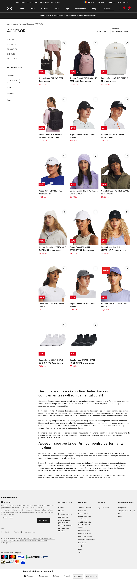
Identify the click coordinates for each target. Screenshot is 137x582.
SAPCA (11, 54)
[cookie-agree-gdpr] (91, 576)
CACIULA (12, 40)
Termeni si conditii (84, 508)
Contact (61, 508)
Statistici (56, 576)
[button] (20, 67)
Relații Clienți (63, 517)
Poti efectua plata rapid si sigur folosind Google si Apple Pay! (38, 2)
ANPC (80, 549)
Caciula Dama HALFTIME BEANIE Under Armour (83, 192)
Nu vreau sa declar (30, 532)
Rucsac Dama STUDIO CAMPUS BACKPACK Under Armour (83, 79)
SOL (79, 552)
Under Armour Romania (16, 24)
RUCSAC (12, 49)
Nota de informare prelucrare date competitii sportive (65, 522)
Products (30, 24)
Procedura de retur (85, 536)
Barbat (7, 532)
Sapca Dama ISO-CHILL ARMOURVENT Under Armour (82, 248)
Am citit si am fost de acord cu (28, 541)
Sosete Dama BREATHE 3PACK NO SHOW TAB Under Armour (51, 361)
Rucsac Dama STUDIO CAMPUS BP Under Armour (114, 79)
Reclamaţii (82, 543)
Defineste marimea (65, 514)
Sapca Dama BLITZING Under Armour (82, 135)
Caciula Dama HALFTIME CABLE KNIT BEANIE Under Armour (52, 248)
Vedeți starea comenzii (86, 540)
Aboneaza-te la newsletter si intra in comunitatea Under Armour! (68, 16)
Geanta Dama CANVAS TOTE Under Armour (51, 79)
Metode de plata (84, 530)
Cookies (81, 546)
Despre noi (122, 508)
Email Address (8, 518)
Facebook (105, 508)
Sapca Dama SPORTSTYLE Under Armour (112, 135)
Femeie (16, 532)
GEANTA (12, 44)
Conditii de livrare (84, 533)
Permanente (43, 576)
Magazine (61, 511)
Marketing (67, 576)
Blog (120, 516)
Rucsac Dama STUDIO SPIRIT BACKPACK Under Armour (51, 135)
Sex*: (2, 528)
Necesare (30, 576)
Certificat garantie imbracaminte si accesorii (84, 524)
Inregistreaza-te (113, 2)
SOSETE (12, 59)
